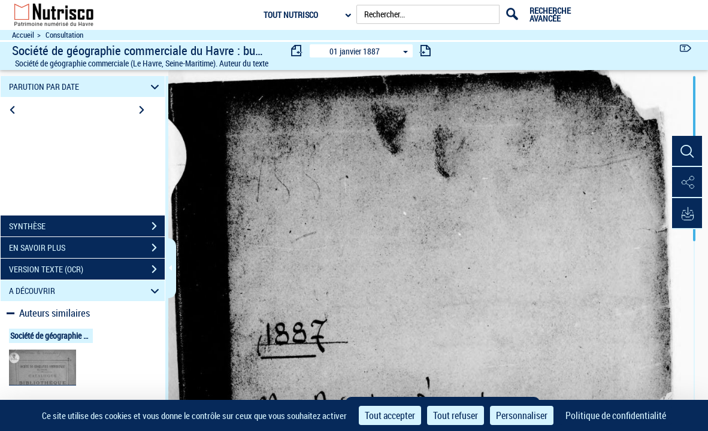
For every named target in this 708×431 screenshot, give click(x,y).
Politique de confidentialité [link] (615, 415)
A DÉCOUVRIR (85, 290)
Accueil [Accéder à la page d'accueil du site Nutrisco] (23, 35)
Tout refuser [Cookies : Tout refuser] (455, 415)
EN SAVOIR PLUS (87, 247)
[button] (687, 151)
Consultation (64, 35)
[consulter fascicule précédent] (297, 50)
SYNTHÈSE (87, 226)
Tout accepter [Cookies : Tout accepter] (390, 415)
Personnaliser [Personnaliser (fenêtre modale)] (521, 415)
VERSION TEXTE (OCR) (87, 269)
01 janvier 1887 (354, 51)
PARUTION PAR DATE (85, 86)
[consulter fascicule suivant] (425, 50)
